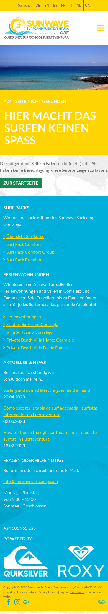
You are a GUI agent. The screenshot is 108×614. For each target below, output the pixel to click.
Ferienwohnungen (23, 316)
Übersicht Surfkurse (25, 236)
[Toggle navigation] (100, 28)
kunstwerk (77, 592)
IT (71, 5)
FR (63, 5)
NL (78, 5)
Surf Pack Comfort (23, 244)
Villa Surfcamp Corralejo (29, 332)
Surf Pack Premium (24, 259)
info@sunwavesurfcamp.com (30, 481)
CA (87, 5)
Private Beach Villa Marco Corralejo (40, 339)
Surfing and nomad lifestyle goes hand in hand (46, 390)
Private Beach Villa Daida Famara (38, 347)
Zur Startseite (20, 182)
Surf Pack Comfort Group (30, 251)
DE (37, 5)
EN (46, 5)
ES (55, 5)
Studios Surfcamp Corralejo (32, 324)
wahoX (7, 596)
